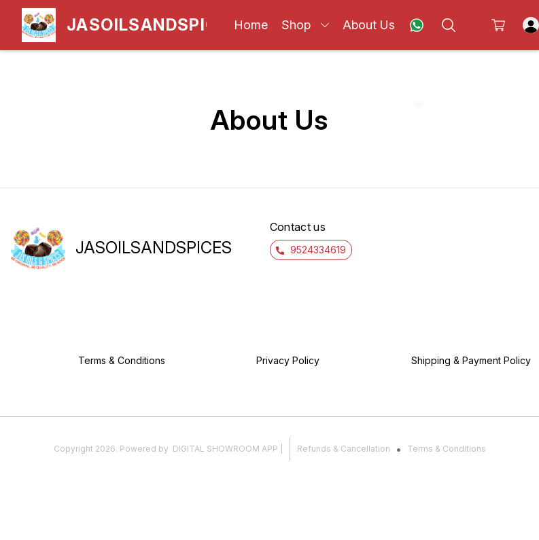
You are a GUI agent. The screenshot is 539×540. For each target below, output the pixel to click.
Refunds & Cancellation (343, 449)
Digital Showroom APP (225, 449)
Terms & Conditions (446, 449)
